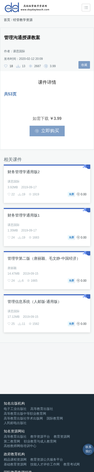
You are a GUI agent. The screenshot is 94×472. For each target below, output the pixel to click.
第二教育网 (12, 441)
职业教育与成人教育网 (40, 441)
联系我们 (88, 449)
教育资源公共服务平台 (46, 459)
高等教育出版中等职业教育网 (25, 413)
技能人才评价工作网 (45, 464)
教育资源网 (62, 436)
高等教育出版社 (41, 409)
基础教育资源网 (15, 464)
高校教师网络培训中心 (20, 446)
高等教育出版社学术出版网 (23, 418)
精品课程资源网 (15, 459)
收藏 (84, 65)
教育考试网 (71, 464)
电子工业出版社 (15, 409)
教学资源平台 (40, 436)
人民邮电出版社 (15, 423)
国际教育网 (55, 418)
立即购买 (47, 130)
